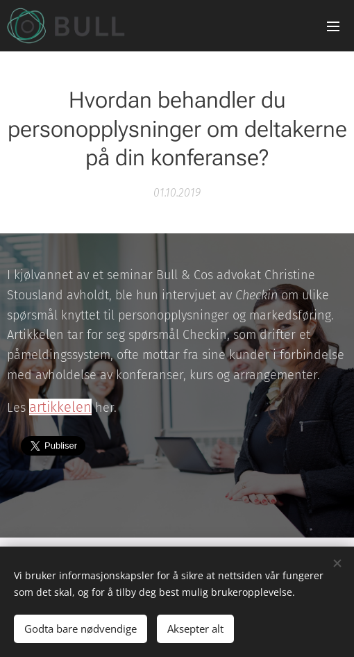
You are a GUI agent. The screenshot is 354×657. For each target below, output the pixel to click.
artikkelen (60, 407)
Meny (333, 26)
